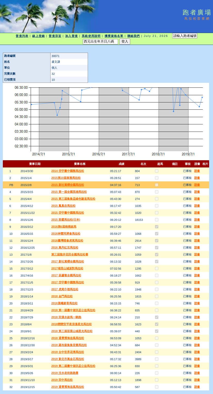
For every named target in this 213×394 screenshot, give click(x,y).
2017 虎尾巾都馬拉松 (64, 289)
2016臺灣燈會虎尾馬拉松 (67, 240)
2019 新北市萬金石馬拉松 (67, 358)
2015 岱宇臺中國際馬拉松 (67, 212)
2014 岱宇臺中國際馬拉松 (67, 170)
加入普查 (71, 35)
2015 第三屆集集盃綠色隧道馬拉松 (73, 198)
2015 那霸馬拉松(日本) (65, 219)
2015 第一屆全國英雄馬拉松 (69, 191)
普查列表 (22, 35)
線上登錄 (38, 35)
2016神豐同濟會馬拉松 (65, 233)
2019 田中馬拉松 (62, 379)
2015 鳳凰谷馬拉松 (63, 205)
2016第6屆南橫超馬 (63, 226)
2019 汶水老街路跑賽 (64, 372)
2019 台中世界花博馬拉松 (67, 351)
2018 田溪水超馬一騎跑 (66, 317)
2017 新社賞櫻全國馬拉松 (67, 261)
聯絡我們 (133, 35)
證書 (197, 170)
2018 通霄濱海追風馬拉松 (67, 338)
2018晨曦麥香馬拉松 (64, 303)
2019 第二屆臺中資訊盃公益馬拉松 (73, 365)
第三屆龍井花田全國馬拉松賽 (69, 254)
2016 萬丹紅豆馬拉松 (64, 247)
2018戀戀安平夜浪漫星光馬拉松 (71, 324)
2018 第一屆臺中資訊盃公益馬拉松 (73, 310)
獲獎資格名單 (114, 35)
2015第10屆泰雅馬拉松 (66, 177)
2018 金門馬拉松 (62, 296)
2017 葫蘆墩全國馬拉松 (66, 275)
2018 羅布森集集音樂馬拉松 (69, 345)
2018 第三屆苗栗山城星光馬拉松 (72, 331)
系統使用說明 (91, 35)
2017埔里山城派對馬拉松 (67, 268)
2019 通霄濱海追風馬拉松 (67, 386)
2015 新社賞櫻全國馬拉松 (67, 184)
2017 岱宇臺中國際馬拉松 (67, 282)
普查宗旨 (55, 35)
